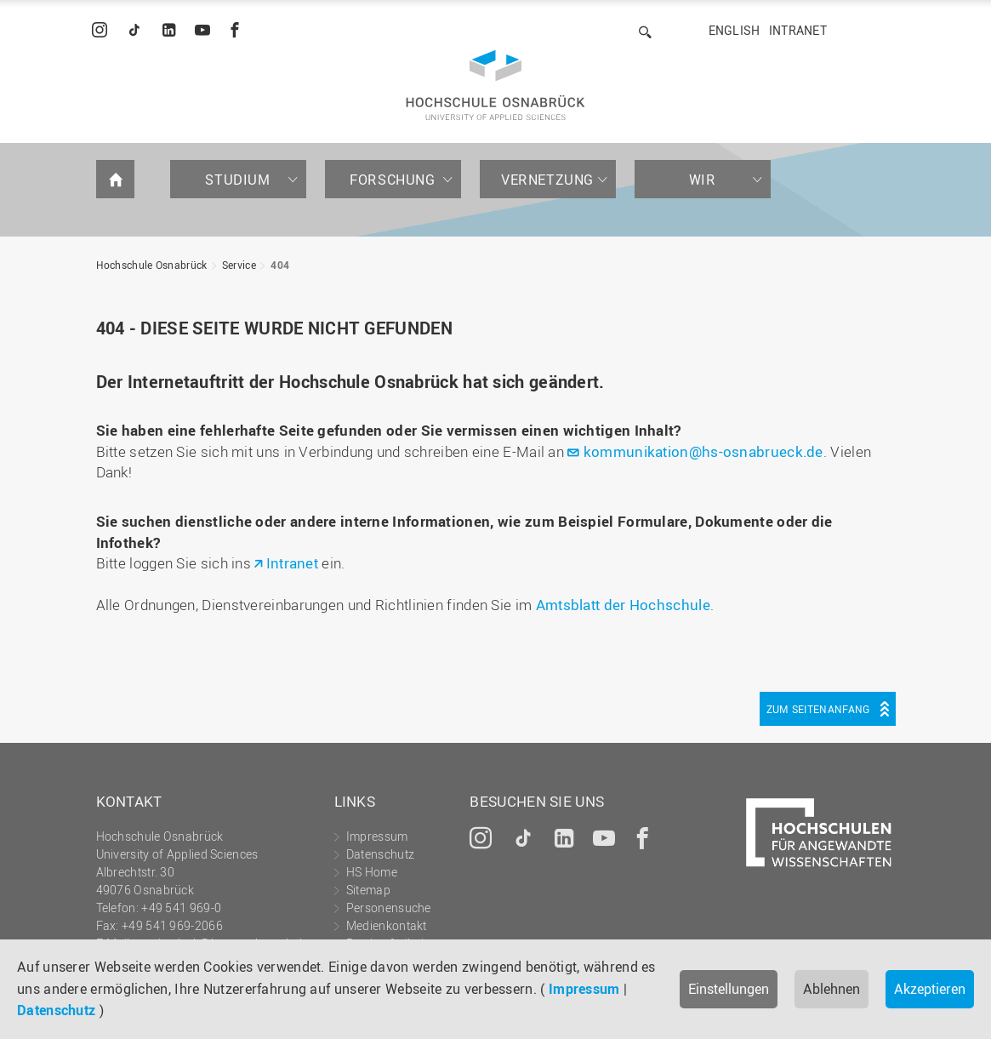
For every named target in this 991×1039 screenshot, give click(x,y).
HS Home (371, 872)
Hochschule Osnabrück (152, 264)
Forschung (392, 179)
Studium (237, 179)
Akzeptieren (929, 988)
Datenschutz (56, 1010)
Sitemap (368, 890)
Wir (702, 179)
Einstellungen (728, 988)
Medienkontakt (386, 925)
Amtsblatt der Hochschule (623, 604)
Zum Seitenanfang (818, 709)
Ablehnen (831, 988)
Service (239, 264)
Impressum (584, 988)
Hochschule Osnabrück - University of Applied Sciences (495, 85)
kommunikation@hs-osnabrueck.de (703, 451)
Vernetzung (547, 179)
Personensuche (388, 907)
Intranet (798, 30)
